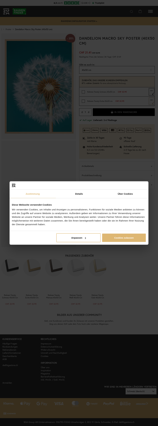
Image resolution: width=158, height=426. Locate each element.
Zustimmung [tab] (33, 193)
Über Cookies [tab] (125, 193)
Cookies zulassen (124, 237)
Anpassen (78, 237)
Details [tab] (79, 193)
